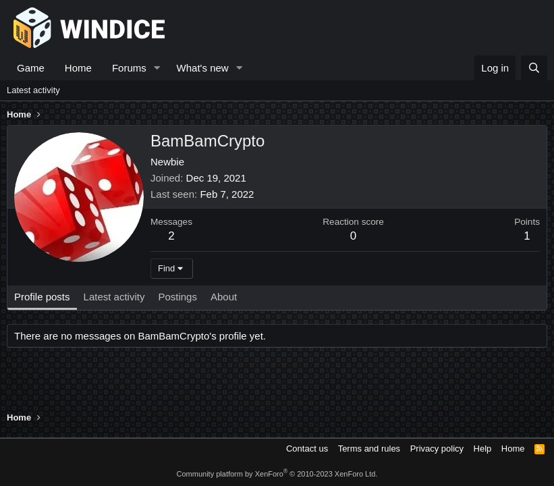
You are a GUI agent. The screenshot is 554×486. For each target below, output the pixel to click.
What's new (203, 68)
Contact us (307, 448)
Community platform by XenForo (277, 474)
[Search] (534, 67)
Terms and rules (369, 448)
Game (31, 68)
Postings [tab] (177, 296)
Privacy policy (437, 448)
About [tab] (224, 296)
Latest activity (33, 90)
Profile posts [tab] (42, 296)
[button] (157, 67)
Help (483, 448)
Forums (129, 68)
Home (78, 68)
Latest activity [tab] (114, 296)
